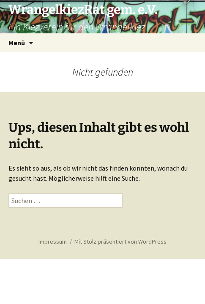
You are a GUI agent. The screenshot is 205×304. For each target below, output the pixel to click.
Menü (16, 42)
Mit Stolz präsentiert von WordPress (120, 241)
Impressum (52, 241)
